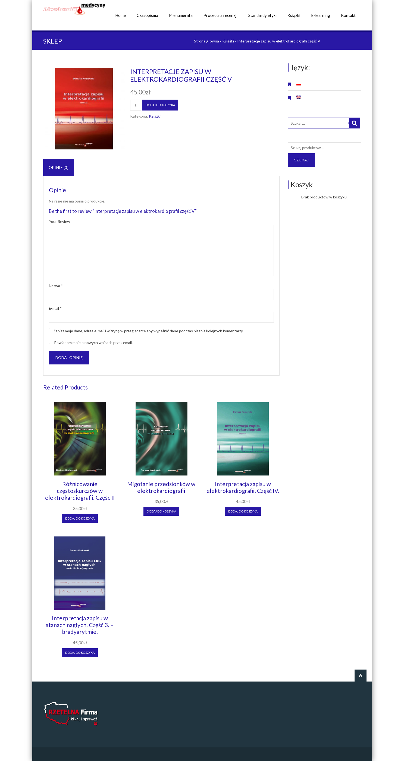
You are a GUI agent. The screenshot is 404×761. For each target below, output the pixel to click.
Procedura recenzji (220, 15)
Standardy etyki (262, 15)
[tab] (58, 167)
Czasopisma (147, 15)
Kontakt (348, 15)
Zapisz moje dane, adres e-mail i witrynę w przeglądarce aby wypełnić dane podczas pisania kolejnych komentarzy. (148, 331)
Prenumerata (181, 15)
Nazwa (56, 286)
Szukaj (301, 160)
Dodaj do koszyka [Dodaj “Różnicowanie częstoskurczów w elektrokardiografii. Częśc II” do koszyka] (80, 518)
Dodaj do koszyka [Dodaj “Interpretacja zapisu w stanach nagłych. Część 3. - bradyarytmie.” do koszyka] (80, 652)
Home (120, 15)
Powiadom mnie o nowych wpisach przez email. (93, 342)
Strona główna (206, 41)
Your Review (59, 221)
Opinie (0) (58, 167)
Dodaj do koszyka (160, 105)
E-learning (320, 15)
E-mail (55, 308)
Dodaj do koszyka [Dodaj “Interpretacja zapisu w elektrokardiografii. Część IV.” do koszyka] (243, 511)
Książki (293, 15)
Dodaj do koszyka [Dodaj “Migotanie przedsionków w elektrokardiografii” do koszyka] (161, 511)
